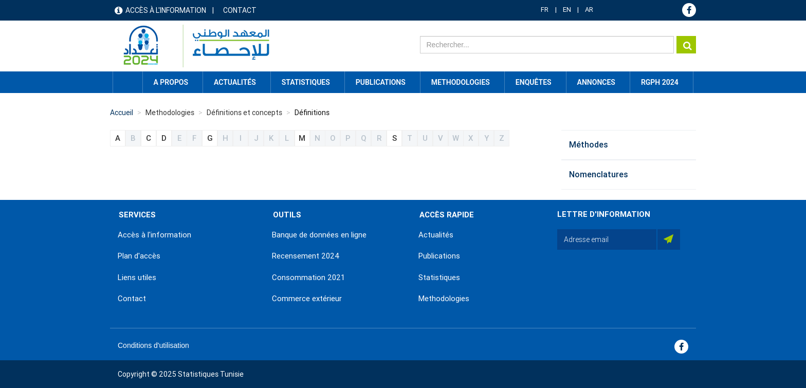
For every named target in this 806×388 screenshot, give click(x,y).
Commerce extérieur (307, 298)
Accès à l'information (165, 10)
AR (589, 9)
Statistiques (439, 277)
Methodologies (443, 298)
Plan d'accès (139, 256)
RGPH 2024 (660, 82)
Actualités (435, 234)
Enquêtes (534, 82)
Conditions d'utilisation (153, 345)
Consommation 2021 (308, 277)
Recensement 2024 (306, 256)
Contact (240, 10)
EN (567, 9)
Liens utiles (137, 277)
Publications (381, 82)
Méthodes (588, 145)
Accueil (127, 82)
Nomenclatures (598, 174)
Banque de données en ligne (319, 234)
